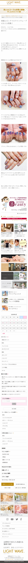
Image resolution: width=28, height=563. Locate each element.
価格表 (3, 448)
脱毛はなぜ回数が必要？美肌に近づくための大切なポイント (14, 387)
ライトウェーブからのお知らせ (9, 364)
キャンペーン (5, 361)
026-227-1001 (20, 515)
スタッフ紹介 (5, 476)
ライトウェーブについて (8, 480)
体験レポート (5, 470)
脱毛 (3, 343)
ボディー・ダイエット (7, 420)
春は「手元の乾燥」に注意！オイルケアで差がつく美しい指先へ (14, 382)
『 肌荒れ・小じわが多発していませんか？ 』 (11, 216)
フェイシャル (5, 346)
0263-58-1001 (6, 503)
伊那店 (4, 457)
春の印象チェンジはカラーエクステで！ (11, 394)
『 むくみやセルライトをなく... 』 (19, 220)
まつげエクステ (5, 349)
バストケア (4, 358)
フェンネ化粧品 (5, 525)
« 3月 (3, 333)
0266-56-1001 (6, 515)
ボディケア (4, 355)
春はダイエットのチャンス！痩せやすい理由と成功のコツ (14, 377)
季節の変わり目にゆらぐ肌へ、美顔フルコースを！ (14, 391)
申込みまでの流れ (6, 467)
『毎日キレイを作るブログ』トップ (14, 218)
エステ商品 (4, 367)
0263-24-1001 (10, 559)
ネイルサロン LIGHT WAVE (8, 528)
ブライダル (5, 426)
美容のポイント (5, 340)
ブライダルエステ (6, 523)
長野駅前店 (5, 462)
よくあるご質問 (6, 473)
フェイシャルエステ (7, 417)
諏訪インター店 (6, 459)
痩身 (3, 352)
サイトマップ (5, 536)
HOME (14, 408)
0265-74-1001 (20, 503)
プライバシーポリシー (7, 534)
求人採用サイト (5, 531)
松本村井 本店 (5, 454)
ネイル (3, 370)
